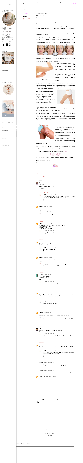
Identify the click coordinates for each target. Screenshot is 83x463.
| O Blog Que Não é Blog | (44, 192)
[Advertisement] (55, 414)
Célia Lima (41, 274)
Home (28, 2)
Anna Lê (41, 182)
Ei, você (36, 2)
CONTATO (46, 2)
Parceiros (41, 2)
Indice (32, 2)
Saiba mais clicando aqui (7, 31)
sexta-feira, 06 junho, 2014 (52, 194)
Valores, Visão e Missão (56, 2)
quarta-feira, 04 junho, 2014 (47, 182)
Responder (41, 203)
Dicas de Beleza (26, 18)
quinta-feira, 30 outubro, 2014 (48, 362)
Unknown (41, 206)
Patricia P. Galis (42, 376)
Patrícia (40, 328)
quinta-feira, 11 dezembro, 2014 (51, 376)
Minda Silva (45, 194)
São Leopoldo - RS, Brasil (42, 176)
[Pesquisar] (73, 3)
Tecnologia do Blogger (49, 433)
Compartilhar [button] (25, 13)
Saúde (24, 19)
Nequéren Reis (42, 242)
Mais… (63, 2)
